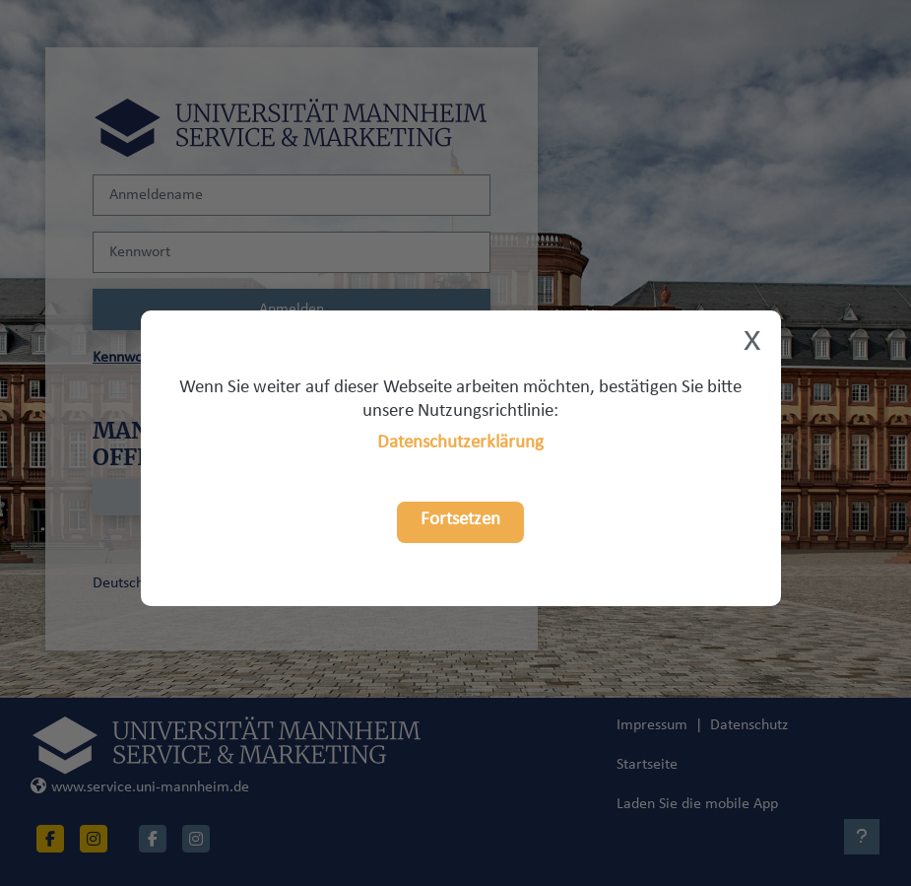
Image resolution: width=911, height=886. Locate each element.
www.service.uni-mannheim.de (140, 787)
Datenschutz (749, 725)
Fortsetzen (460, 520)
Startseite (647, 765)
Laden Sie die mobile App (697, 804)
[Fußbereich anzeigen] (861, 836)
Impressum (652, 725)
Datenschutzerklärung (460, 443)
